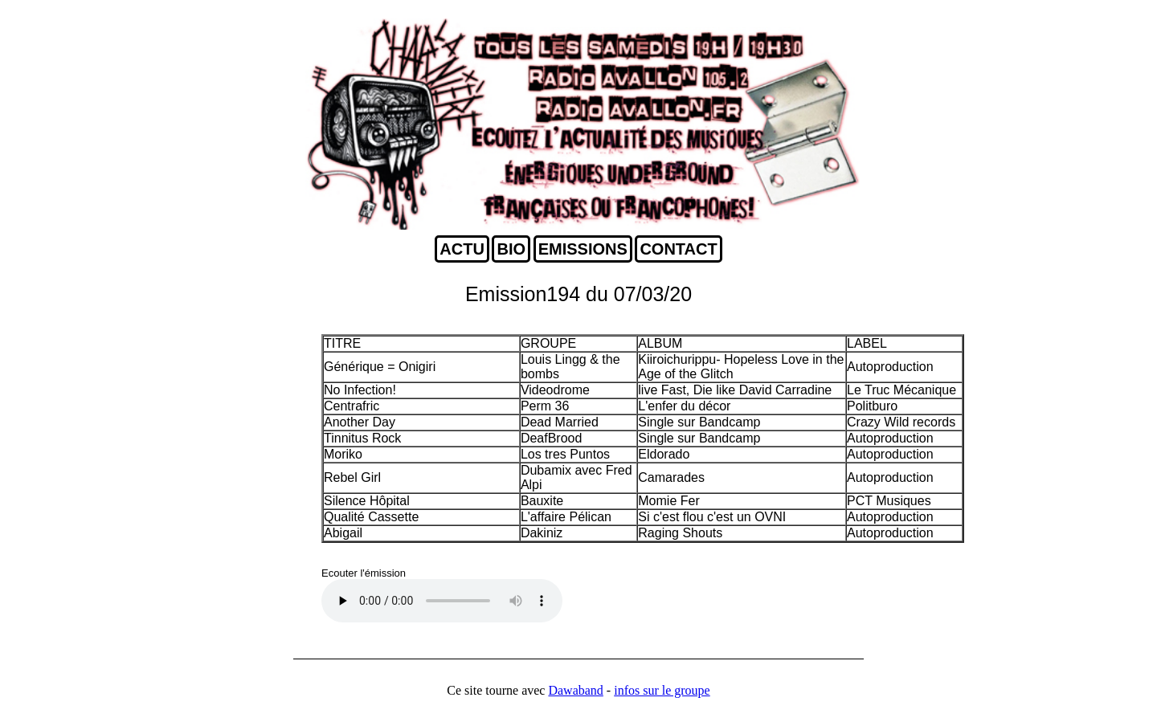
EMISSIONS (583, 249)
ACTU (461, 249)
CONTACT (678, 249)
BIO (511, 249)
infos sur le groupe (662, 690)
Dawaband (575, 690)
